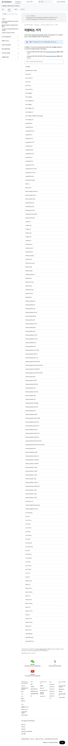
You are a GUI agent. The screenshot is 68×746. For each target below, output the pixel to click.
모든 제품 (23, 733)
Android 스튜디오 (61, 1)
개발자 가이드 (62, 689)
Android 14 (51, 686)
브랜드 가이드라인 (39, 739)
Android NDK (62, 697)
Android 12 (51, 691)
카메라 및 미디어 (34, 691)
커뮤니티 (23, 9)
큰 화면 (41, 685)
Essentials (37, 24)
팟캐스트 (23, 701)
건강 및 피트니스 (34, 689)
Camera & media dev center (10, 6)
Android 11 (51, 693)
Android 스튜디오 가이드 (62, 686)
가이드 (56, 24)
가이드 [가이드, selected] (9, 9)
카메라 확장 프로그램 (36, 35)
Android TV (42, 696)
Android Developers (28, 24)
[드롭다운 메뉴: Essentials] (22, 1)
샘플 (16, 9)
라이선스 (32, 739)
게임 (32, 684)
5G (31, 696)
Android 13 (51, 689)
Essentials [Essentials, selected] (18, 1)
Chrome (23, 726)
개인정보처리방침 (34, 693)
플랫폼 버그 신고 (24, 707)
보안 (22, 691)
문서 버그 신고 (24, 709)
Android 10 (51, 696)
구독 (62, 742)
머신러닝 (32, 686)
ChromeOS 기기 (43, 690)
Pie (50, 698)
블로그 (22, 698)
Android (23, 685)
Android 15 (51, 684)
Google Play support (24, 712)
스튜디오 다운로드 (62, 694)
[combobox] (45, 1)
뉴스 (22, 696)
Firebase (23, 729)
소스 (22, 694)
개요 (3, 9)
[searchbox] (10, 14)
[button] (8, 37)
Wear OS (42, 688)
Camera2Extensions (51, 52)
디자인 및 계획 (29, 1)
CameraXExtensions (51, 56)
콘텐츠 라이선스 (42, 649)
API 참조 (60, 691)
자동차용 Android (42, 693)
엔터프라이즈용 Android (24, 688)
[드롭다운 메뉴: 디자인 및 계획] (34, 1)
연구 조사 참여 (24, 715)
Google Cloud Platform (26, 731)
